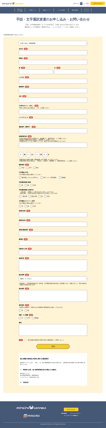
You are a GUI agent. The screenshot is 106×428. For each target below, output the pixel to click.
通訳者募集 (75, 10)
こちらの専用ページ (58, 27)
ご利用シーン (32, 10)
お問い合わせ (97, 3)
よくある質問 (61, 10)
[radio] (21, 167)
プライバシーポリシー (75, 413)
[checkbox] (53, 167)
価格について (47, 10)
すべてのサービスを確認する (71, 415)
